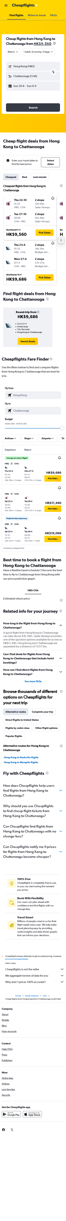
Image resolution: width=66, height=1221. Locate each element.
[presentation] (54, 43)
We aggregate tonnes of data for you (34, 975)
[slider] (62, 428)
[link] (28, 341)
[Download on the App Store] (32, 1114)
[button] (6, 5)
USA (45, 996)
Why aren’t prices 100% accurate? (34, 982)
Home (18, 996)
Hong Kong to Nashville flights (21, 757)
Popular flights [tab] (13, 736)
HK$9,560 (42, 44)
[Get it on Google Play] (11, 1114)
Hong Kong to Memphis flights (21, 762)
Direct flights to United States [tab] (22, 719)
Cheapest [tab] (10, 177)
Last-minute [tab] (39, 177)
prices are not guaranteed (16, 959)
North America (32, 996)
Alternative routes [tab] (15, 711)
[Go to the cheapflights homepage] (25, 5)
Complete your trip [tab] (42, 711)
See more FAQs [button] (33, 681)
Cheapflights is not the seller (34, 969)
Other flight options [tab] (46, 728)
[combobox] (13, 51)
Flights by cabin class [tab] (17, 728)
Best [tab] (24, 177)
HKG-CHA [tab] (33, 590)
